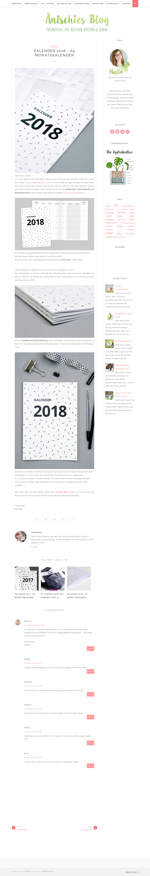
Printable (121, 212)
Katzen (50, 3)
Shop (66, 492)
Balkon (108, 206)
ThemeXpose (36, 871)
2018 (50, 182)
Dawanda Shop (69, 193)
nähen (119, 233)
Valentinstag (121, 220)
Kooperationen (81, 3)
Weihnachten (111, 222)
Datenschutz (112, 3)
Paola (27, 728)
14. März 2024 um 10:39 (33, 663)
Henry (27, 659)
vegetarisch (111, 236)
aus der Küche (64, 3)
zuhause (121, 237)
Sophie (27, 621)
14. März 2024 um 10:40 (33, 709)
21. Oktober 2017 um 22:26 (34, 625)
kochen (131, 229)
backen (120, 226)
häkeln (120, 230)
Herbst (118, 209)
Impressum (97, 3)
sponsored (130, 233)
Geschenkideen (128, 206)
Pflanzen (109, 212)
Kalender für (42, 182)
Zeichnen (109, 226)
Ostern (132, 209)
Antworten (91, 649)
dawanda (54, 46)
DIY (42, 3)
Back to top (132, 872)
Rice (26, 753)
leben (109, 233)
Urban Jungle (31, 3)
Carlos (28, 682)
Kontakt (126, 3)
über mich (17, 3)
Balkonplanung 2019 (123, 341)
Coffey (28, 705)
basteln (131, 226)
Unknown (36, 532)
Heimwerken (110, 209)
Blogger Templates (18, 871)
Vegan (131, 219)
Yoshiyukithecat (128, 223)
